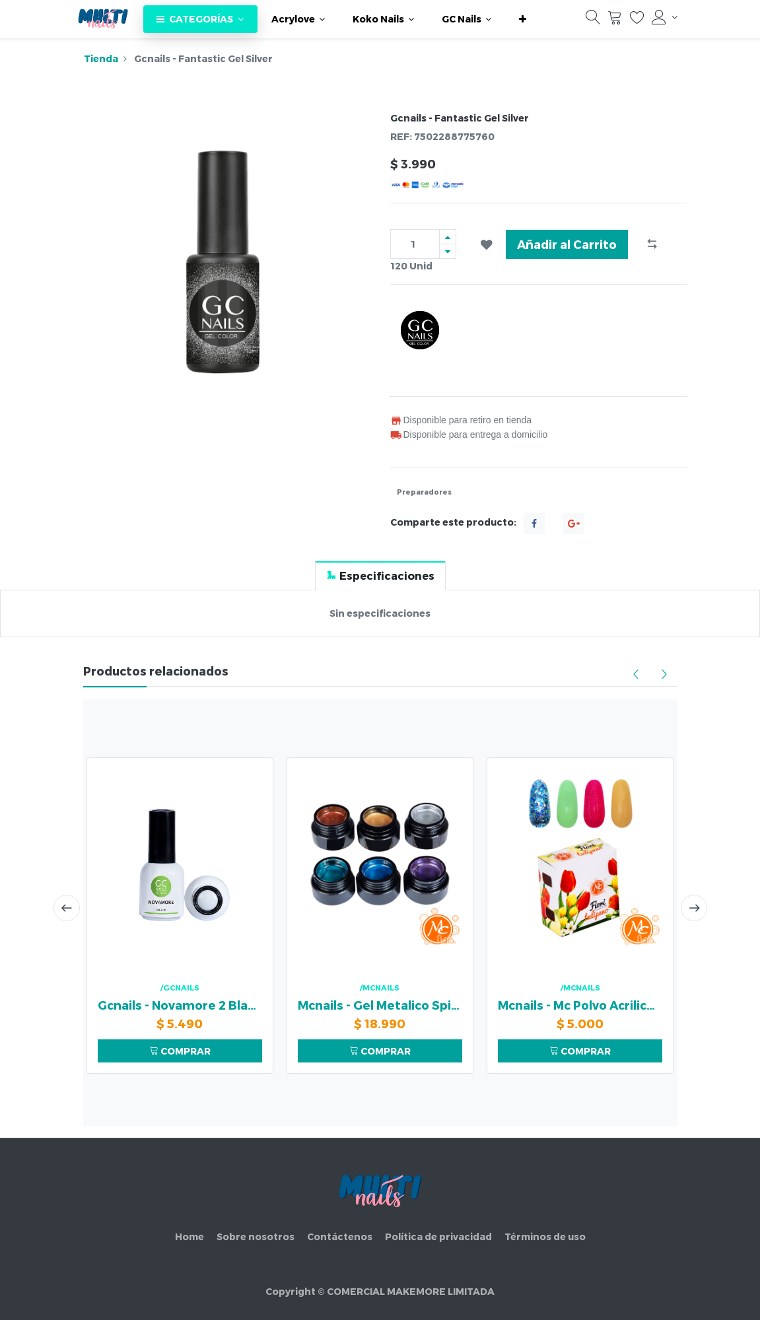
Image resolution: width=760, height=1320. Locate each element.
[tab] (380, 575)
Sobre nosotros (255, 1236)
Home (189, 1236)
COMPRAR (180, 1051)
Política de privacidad (438, 1236)
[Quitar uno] (448, 251)
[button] (523, 19)
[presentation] (66, 908)
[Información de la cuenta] (664, 17)
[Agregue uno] (448, 237)
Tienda (101, 58)
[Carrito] (614, 20)
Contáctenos (339, 1236)
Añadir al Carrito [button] (567, 244)
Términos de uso (545, 1236)
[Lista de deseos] (637, 20)
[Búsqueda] (593, 20)
